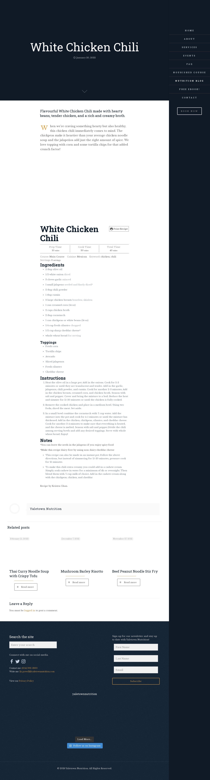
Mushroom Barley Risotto (82, 571)
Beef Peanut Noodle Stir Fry (135, 571)
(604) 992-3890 (30, 668)
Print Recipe (119, 228)
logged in (29, 610)
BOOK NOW (189, 111)
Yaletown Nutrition (46, 509)
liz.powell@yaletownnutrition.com (37, 671)
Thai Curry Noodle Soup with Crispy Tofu (29, 573)
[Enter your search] (33, 645)
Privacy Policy (26, 681)
